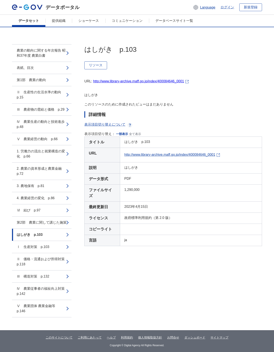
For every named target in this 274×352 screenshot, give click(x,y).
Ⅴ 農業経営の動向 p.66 (37, 139)
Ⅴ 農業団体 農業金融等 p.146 (38, 308)
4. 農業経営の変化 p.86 (36, 198)
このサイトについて (59, 337)
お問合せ (173, 337)
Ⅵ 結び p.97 (28, 210)
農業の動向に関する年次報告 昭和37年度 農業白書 (41, 53)
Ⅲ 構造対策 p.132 (33, 276)
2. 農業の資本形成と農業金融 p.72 (41, 171)
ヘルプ (111, 337)
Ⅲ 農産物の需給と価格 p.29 (40, 109)
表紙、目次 (25, 68)
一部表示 (122, 134)
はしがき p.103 (30, 234)
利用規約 (127, 337)
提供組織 (59, 20)
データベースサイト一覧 (174, 20)
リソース (96, 65)
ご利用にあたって (90, 337)
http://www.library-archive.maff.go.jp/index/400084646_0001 (138, 81)
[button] (204, 7)
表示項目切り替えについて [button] (108, 124)
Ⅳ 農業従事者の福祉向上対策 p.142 (42, 291)
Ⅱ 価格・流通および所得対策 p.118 (42, 261)
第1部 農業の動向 (31, 80)
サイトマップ (219, 337)
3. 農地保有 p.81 (30, 186)
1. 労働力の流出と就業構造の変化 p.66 (41, 153)
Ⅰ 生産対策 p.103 (33, 247)
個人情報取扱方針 (150, 337)
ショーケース (88, 20)
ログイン (227, 7)
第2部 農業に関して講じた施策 (42, 222)
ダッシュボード (194, 337)
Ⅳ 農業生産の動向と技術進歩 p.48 (42, 124)
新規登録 (251, 7)
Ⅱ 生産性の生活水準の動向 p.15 (41, 94)
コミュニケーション (127, 20)
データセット (28, 20)
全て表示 (135, 134)
